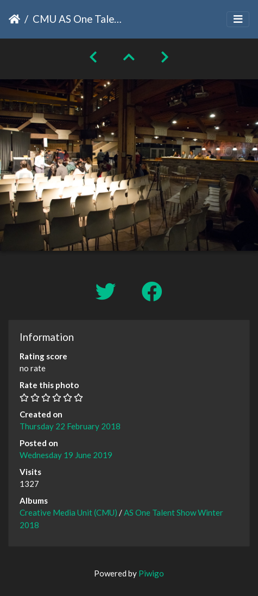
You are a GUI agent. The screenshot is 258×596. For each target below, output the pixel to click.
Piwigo (151, 573)
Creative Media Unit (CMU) (69, 512)
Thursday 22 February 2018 (70, 426)
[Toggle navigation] (237, 19)
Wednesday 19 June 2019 (66, 455)
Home (14, 19)
